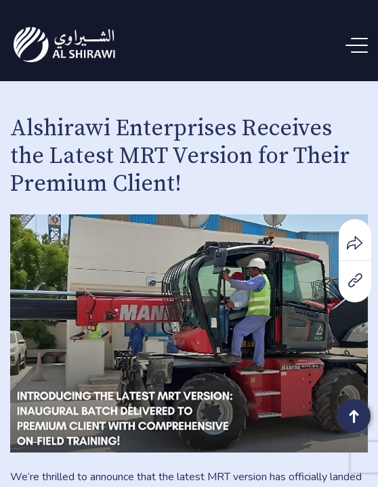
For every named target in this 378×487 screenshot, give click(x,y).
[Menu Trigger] (359, 45)
